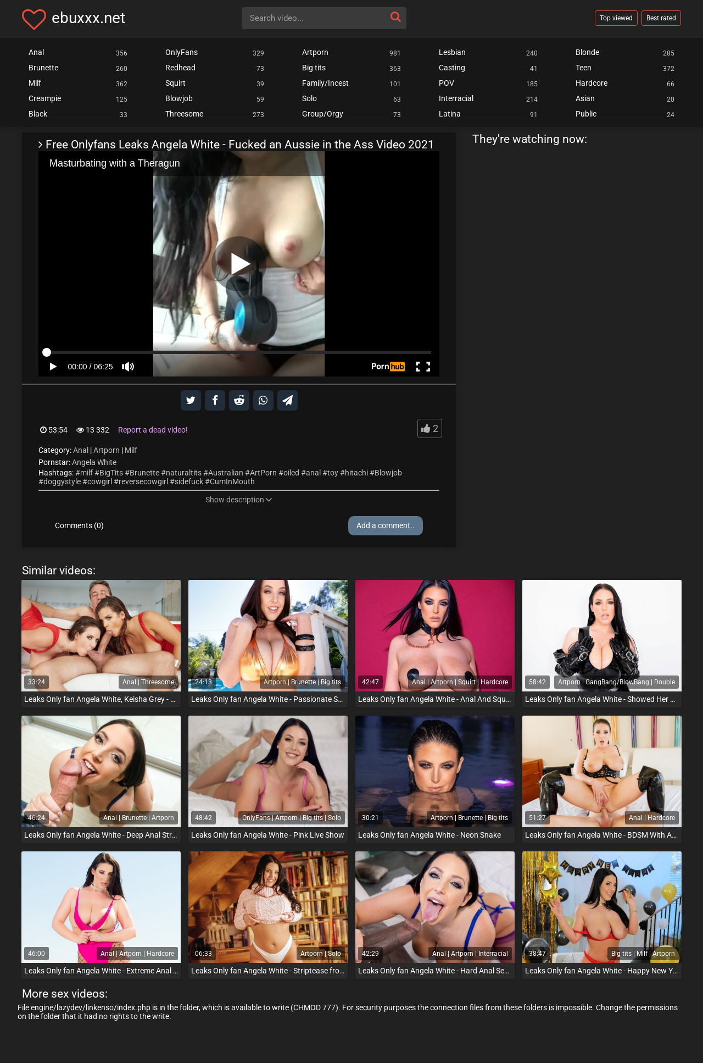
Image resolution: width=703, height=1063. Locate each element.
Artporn (106, 450)
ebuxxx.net (88, 18)
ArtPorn (263, 472)
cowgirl (99, 481)
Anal (80, 450)
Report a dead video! (153, 429)
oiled (291, 472)
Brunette (144, 472)
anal (313, 472)
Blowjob (388, 472)
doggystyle (62, 481)
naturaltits (184, 472)
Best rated (661, 18)
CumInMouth (232, 481)
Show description (238, 499)
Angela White (94, 462)
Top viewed (616, 18)
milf (86, 472)
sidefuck (189, 481)
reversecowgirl (143, 481)
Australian (225, 472)
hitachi (356, 472)
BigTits (111, 472)
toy (332, 472)
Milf (131, 450)
